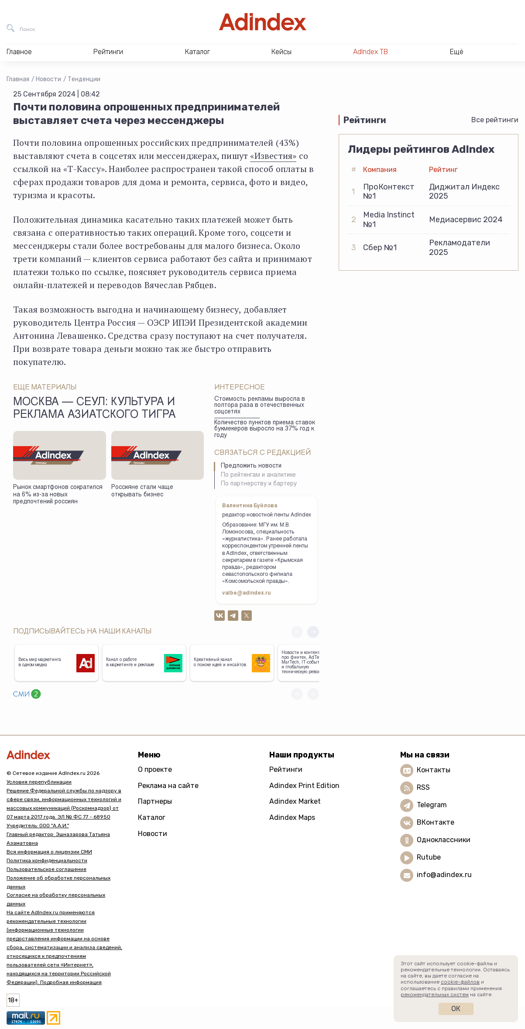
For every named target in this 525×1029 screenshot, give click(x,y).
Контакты (433, 770)
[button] (313, 632)
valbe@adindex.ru (246, 593)
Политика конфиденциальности (47, 860)
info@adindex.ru (444, 875)
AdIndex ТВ (370, 52)
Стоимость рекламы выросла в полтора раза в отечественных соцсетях (259, 405)
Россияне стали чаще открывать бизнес (142, 491)
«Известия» (273, 156)
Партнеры (155, 801)
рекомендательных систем (435, 994)
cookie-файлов (460, 982)
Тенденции (84, 79)
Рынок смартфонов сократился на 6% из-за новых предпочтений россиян (58, 495)
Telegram (432, 805)
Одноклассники (443, 840)
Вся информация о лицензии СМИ (49, 852)
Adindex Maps (292, 817)
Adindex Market (295, 801)
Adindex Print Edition (304, 785)
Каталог (151, 817)
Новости (48, 79)
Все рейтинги (494, 120)
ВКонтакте (435, 822)
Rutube (429, 857)
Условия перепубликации (39, 782)
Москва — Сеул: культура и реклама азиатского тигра (94, 409)
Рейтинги (285, 769)
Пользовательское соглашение (46, 869)
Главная (18, 79)
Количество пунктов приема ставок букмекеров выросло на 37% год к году (264, 429)
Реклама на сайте (168, 785)
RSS (423, 787)
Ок (455, 1009)
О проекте (155, 769)
